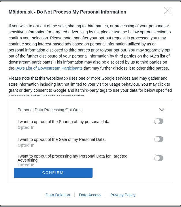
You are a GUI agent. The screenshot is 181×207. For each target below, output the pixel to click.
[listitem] (90, 110)
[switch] (158, 121)
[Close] (169, 12)
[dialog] (90, 103)
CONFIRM (53, 172)
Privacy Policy (122, 195)
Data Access (90, 195)
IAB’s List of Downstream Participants (48, 68)
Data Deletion (58, 195)
